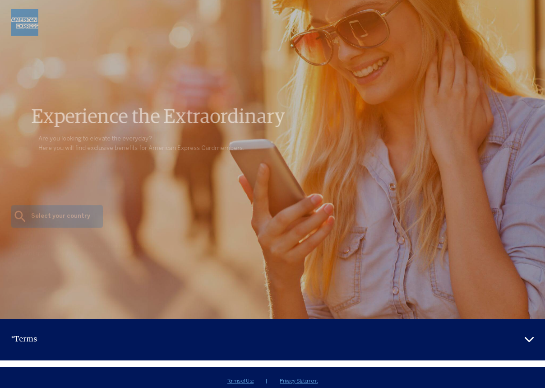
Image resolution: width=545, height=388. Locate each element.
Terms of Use (240, 381)
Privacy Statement (299, 381)
